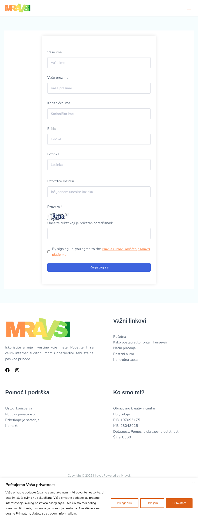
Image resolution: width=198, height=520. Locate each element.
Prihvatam (179, 503)
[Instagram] (17, 370)
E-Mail (52, 129)
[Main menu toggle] (189, 8)
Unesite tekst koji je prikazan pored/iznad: (80, 223)
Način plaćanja (124, 348)
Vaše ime (54, 52)
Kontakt (11, 426)
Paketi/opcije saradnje (22, 420)
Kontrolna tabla (125, 360)
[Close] (193, 481)
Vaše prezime (58, 78)
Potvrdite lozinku (60, 181)
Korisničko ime (58, 103)
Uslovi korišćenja (18, 408)
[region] (99, 499)
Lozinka (53, 154)
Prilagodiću (124, 503)
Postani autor (123, 354)
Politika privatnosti (20, 414)
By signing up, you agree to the (96, 252)
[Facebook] (7, 370)
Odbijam (152, 503)
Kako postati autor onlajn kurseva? (140, 342)
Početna (119, 336)
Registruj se (99, 267)
